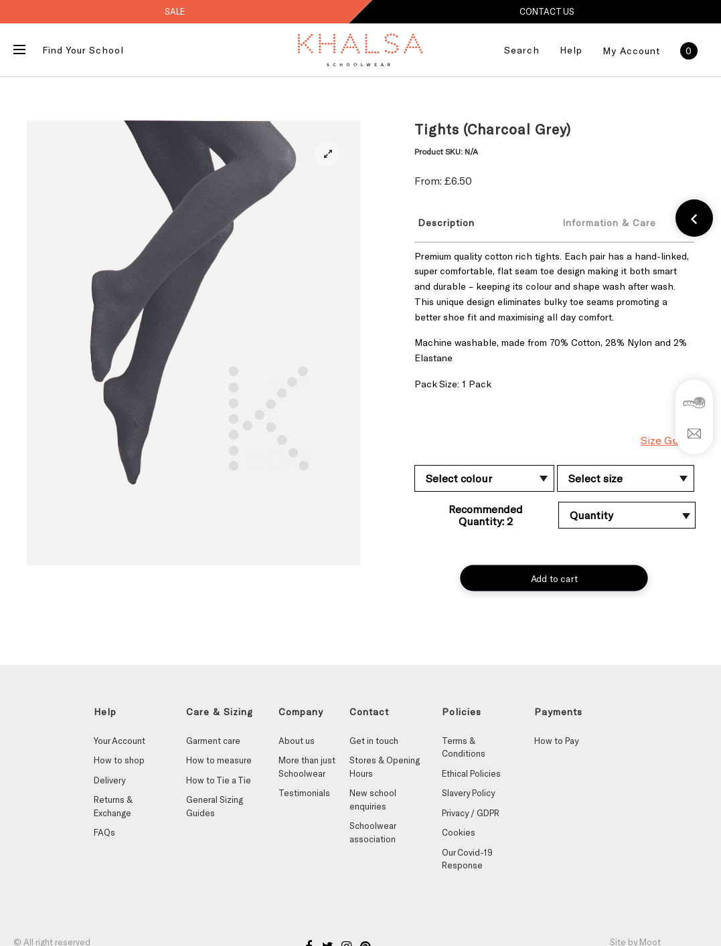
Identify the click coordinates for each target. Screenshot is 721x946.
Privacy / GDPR (470, 813)
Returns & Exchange (113, 806)
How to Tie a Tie (218, 780)
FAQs (104, 832)
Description (446, 222)
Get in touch (373, 740)
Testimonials (304, 792)
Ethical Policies (471, 773)
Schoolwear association (372, 832)
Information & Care (609, 222)
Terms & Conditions (463, 747)
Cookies (458, 832)
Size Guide (667, 440)
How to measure (219, 760)
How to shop (119, 760)
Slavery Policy (468, 792)
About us (296, 740)
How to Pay (556, 740)
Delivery (109, 780)
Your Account (119, 740)
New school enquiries (372, 799)
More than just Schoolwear (306, 767)
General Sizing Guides (214, 806)
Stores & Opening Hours (384, 767)
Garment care (213, 740)
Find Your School (83, 50)
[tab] (477, 222)
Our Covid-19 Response (467, 859)
